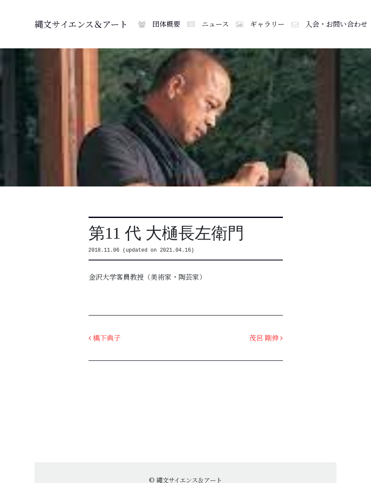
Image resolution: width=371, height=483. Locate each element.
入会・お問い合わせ (330, 24)
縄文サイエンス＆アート (81, 24)
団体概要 (159, 24)
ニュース (208, 24)
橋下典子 (104, 338)
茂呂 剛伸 (266, 338)
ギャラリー (260, 24)
